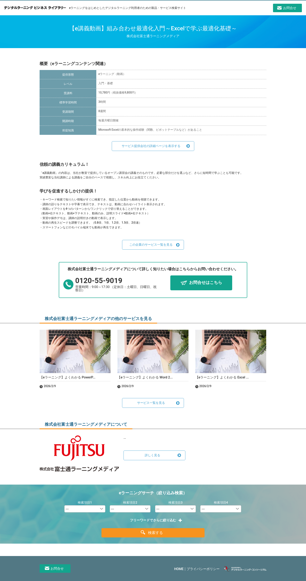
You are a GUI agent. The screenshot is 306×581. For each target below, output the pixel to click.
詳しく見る (152, 455)
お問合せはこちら (205, 282)
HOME (179, 569)
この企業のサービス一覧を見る (151, 245)
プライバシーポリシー (203, 569)
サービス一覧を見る (151, 403)
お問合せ (57, 568)
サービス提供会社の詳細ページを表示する (151, 146)
